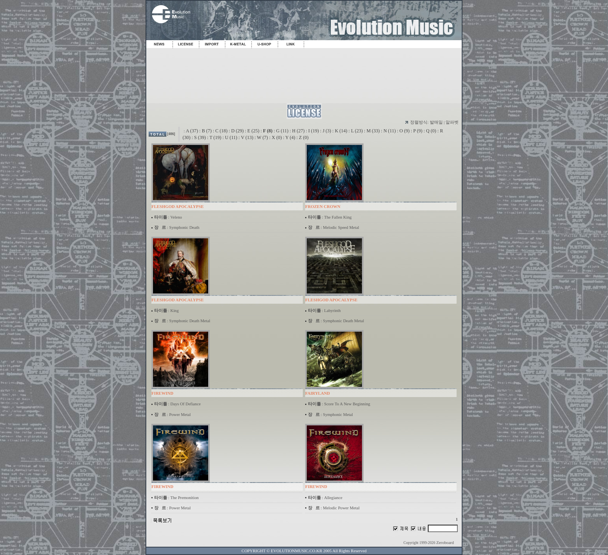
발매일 (436, 122)
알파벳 (452, 122)
